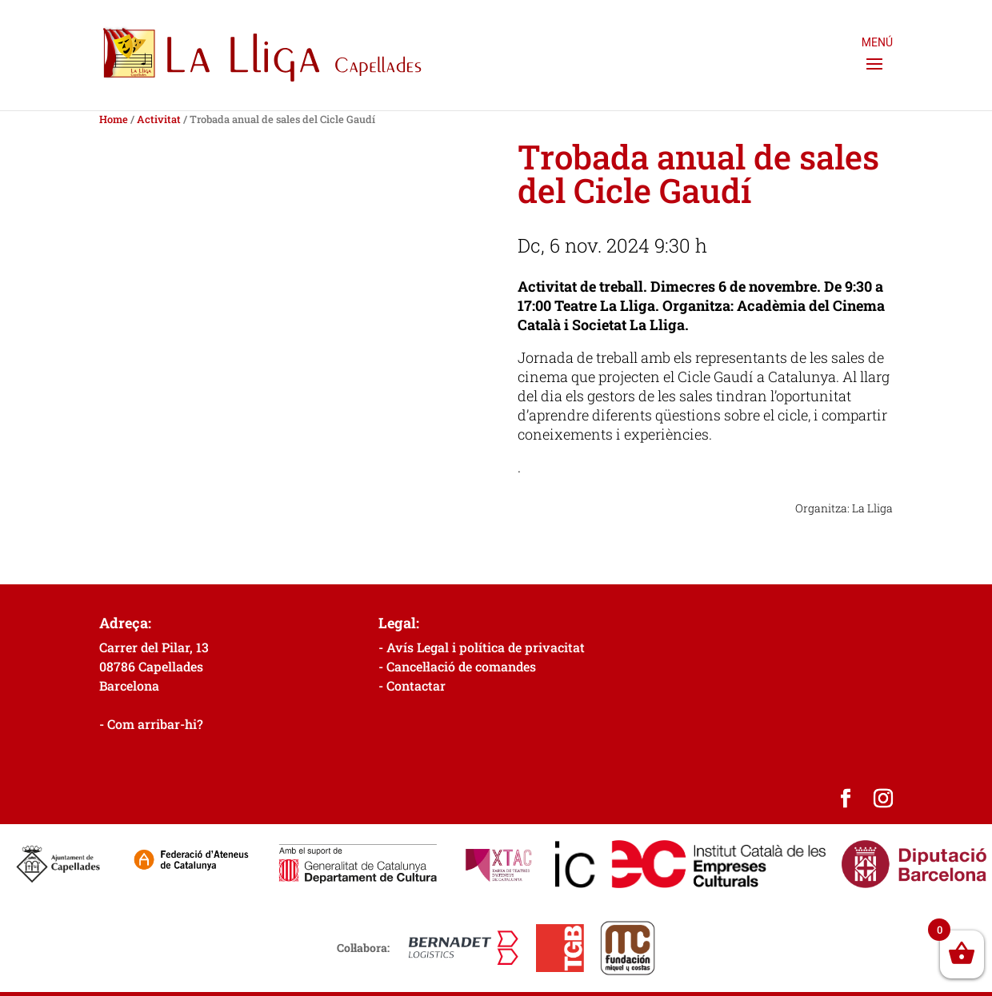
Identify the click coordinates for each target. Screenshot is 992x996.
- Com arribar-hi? (151, 723)
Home (113, 119)
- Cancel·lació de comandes (457, 666)
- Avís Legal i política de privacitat (481, 647)
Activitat (159, 119)
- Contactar (412, 685)
